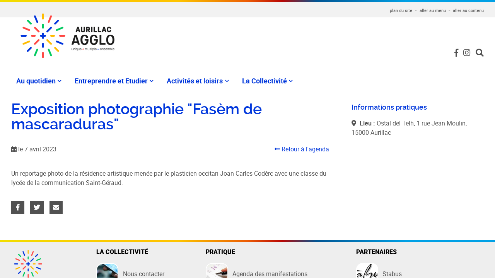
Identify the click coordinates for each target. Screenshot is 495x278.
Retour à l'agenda (302, 149)
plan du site (401, 10)
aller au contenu (468, 10)
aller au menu (433, 10)
